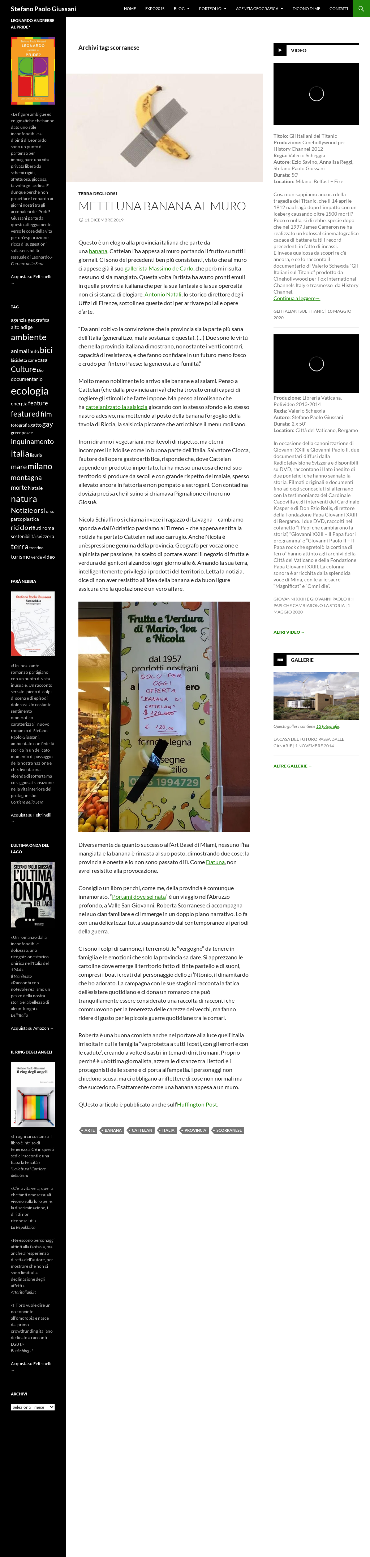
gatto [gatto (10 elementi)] (36, 425)
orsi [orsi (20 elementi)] (39, 510)
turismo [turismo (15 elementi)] (20, 556)
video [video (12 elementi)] (49, 557)
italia (168, 1130)
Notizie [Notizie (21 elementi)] (22, 510)
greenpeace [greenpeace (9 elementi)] (22, 432)
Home (130, 8)
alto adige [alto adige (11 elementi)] (22, 327)
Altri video (289, 632)
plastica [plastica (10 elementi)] (31, 519)
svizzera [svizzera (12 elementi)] (45, 536)
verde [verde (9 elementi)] (36, 557)
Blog (179, 8)
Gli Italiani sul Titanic (299, 311)
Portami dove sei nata (138, 896)
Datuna (215, 861)
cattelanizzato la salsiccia (116, 406)
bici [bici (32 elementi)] (46, 350)
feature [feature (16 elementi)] (38, 403)
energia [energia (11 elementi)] (19, 403)
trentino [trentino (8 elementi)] (36, 547)
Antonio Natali (163, 294)
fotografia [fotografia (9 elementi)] (20, 425)
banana (98, 250)
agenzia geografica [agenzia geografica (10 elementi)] (30, 320)
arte (90, 1130)
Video (298, 50)
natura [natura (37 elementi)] (24, 498)
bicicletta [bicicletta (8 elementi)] (19, 360)
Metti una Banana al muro (162, 205)
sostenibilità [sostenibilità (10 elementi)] (23, 536)
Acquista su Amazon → (32, 1028)
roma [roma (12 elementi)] (48, 528)
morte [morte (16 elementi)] (19, 487)
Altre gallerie (293, 766)
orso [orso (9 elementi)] (50, 511)
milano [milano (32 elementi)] (39, 466)
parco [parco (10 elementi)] (16, 519)
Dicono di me (306, 8)
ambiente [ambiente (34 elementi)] (29, 337)
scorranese (229, 1130)
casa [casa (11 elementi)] (42, 360)
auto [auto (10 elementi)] (34, 351)
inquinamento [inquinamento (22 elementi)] (32, 441)
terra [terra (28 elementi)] (20, 546)
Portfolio (210, 8)
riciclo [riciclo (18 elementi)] (19, 527)
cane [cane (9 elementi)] (32, 360)
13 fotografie (327, 726)
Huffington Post (197, 1104)
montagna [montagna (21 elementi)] (26, 477)
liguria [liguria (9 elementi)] (36, 455)
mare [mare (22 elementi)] (19, 466)
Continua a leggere (297, 298)
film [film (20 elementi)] (46, 414)
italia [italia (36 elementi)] (20, 453)
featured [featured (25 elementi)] (25, 413)
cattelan (142, 1130)
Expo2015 (154, 8)
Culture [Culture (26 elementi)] (23, 369)
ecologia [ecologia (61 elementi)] (30, 390)
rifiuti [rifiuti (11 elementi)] (35, 528)
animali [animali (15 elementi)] (20, 350)
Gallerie (302, 660)
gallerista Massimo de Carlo (159, 268)
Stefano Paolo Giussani (43, 9)
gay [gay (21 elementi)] (47, 424)
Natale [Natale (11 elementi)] (35, 488)
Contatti (339, 8)
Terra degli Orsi (97, 193)
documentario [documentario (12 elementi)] (27, 379)
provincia (195, 1130)
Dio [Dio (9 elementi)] (40, 370)
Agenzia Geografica (257, 8)
